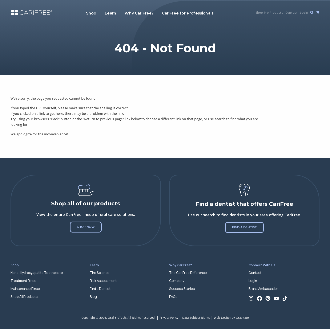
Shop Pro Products (269, 13)
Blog (93, 296)
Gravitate (242, 318)
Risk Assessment (103, 280)
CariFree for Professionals (188, 13)
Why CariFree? (139, 13)
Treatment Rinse (23, 280)
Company (176, 280)
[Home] (32, 13)
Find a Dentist (244, 227)
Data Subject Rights (196, 318)
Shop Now (86, 227)
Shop (91, 13)
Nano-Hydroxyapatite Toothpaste (37, 272)
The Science (99, 272)
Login (304, 13)
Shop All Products (24, 296)
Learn (110, 13)
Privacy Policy (169, 318)
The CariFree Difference (188, 272)
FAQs (173, 296)
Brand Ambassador (263, 288)
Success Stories (182, 288)
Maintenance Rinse (25, 288)
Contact (291, 13)
